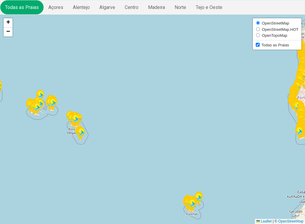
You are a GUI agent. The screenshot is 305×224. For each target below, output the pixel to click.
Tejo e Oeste (209, 7)
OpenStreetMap (291, 221)
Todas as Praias (22, 7)
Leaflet (264, 221)
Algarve (107, 7)
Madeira (156, 7)
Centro (131, 7)
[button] (52, 104)
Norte (180, 7)
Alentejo (81, 7)
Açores (55, 7)
